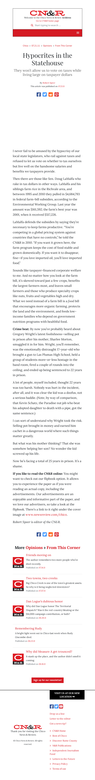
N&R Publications (61, 745)
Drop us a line (57, 713)
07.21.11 (36, 45)
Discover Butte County (64, 740)
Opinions (47, 45)
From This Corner (63, 45)
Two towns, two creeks (41, 578)
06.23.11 (31, 641)
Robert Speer (49, 83)
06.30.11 (42, 617)
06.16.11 (42, 664)
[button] (78, 33)
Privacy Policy (60, 763)
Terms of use (59, 768)
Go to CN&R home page (47, 21)
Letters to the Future (63, 758)
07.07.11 (42, 590)
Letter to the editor (60, 718)
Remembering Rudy (28, 628)
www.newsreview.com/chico (46, 515)
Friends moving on (38, 555)
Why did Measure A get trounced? (49, 651)
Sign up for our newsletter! (47, 680)
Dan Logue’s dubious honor (44, 601)
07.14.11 (42, 567)
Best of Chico (59, 735)
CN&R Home (59, 730)
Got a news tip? (58, 723)
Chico (25, 45)
